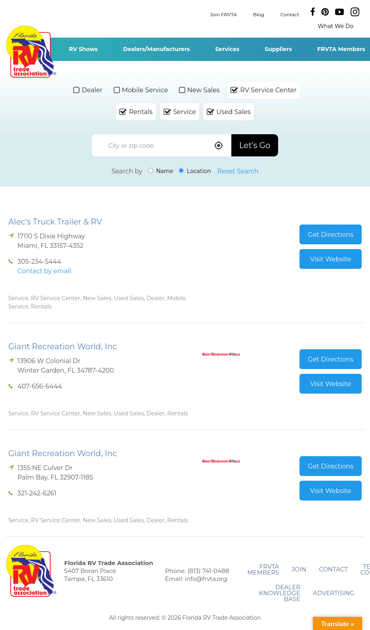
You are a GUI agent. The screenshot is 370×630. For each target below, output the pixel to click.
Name (161, 171)
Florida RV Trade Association (31, 52)
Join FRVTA (223, 14)
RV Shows (83, 49)
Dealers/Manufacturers (156, 49)
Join (299, 569)
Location (195, 171)
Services (227, 49)
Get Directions (330, 234)
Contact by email (44, 271)
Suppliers (278, 49)
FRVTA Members (263, 569)
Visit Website (330, 259)
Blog (258, 14)
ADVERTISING (334, 593)
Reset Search (238, 171)
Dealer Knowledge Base (279, 593)
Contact (289, 14)
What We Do (335, 26)
